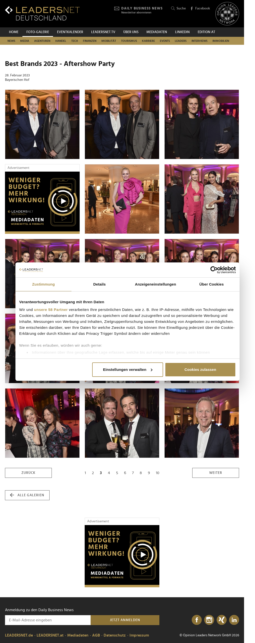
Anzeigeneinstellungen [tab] (155, 284)
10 (157, 473)
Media (24, 40)
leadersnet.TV (103, 32)
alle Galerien (27, 495)
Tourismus (129, 40)
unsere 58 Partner (51, 309)
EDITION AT (206, 32)
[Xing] (222, 620)
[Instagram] (209, 620)
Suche (178, 8)
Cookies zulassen (200, 369)
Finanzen (89, 40)
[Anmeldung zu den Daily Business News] (48, 620)
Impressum (139, 635)
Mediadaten (156, 32)
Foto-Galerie (37, 32)
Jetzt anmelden (125, 620)
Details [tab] (99, 284)
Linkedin (182, 32)
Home (13, 32)
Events (165, 40)
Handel (60, 40)
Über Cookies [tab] (211, 284)
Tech (74, 40)
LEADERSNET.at (50, 635)
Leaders (181, 40)
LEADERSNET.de (19, 635)
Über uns (130, 32)
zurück (28, 473)
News (11, 40)
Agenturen (42, 40)
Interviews (199, 40)
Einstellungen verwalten (127, 369)
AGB (96, 635)
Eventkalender (70, 32)
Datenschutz (115, 635)
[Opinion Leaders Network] (227, 14)
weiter (215, 473)
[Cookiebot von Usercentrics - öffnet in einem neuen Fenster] (214, 270)
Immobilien (220, 40)
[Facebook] (197, 620)
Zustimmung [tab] (43, 284)
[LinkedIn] (234, 620)
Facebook (200, 9)
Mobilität (108, 40)
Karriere (148, 40)
